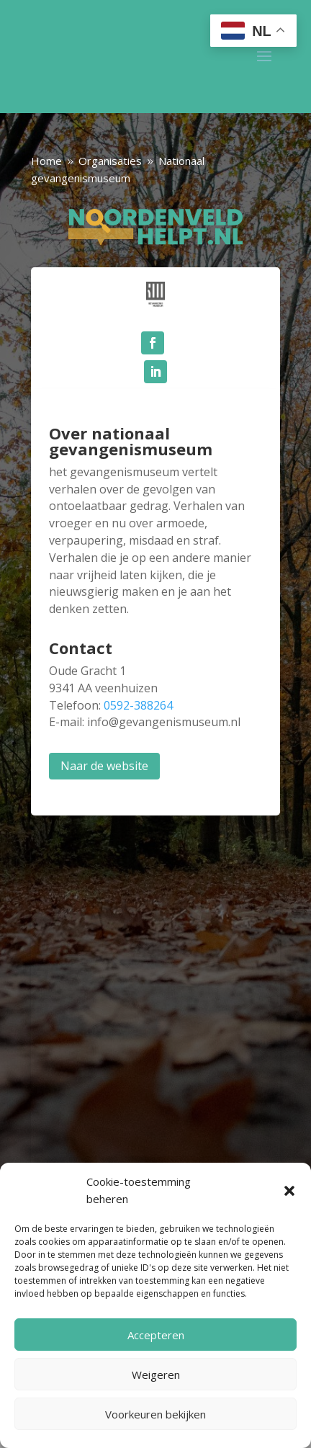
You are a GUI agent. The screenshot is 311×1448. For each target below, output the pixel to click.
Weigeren (156, 1374)
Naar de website (104, 766)
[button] (289, 1191)
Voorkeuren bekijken (155, 1414)
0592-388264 (138, 705)
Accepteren (155, 1335)
